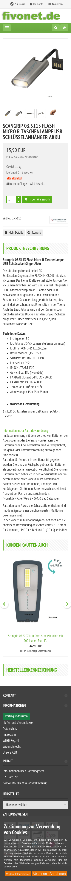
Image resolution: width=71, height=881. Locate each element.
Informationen (35, 706)
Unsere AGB (10, 753)
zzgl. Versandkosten (29, 156)
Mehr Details (14, 232)
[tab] (35, 707)
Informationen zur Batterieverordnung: (26, 431)
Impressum (9, 735)
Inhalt (35, 761)
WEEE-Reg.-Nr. (11, 741)
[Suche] (56, 27)
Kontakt (35, 696)
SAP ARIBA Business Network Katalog (25, 783)
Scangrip (34, 232)
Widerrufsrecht (12, 747)
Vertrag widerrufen (16, 716)
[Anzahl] (11, 199)
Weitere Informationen (18, 874)
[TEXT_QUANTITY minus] (18, 201)
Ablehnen (40, 874)
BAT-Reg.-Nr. (10, 777)
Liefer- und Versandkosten (18, 723)
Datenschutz (10, 729)
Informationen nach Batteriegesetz (23, 771)
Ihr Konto (38, 4)
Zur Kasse (20, 4)
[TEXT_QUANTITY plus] (18, 198)
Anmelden (57, 4)
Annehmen (58, 874)
